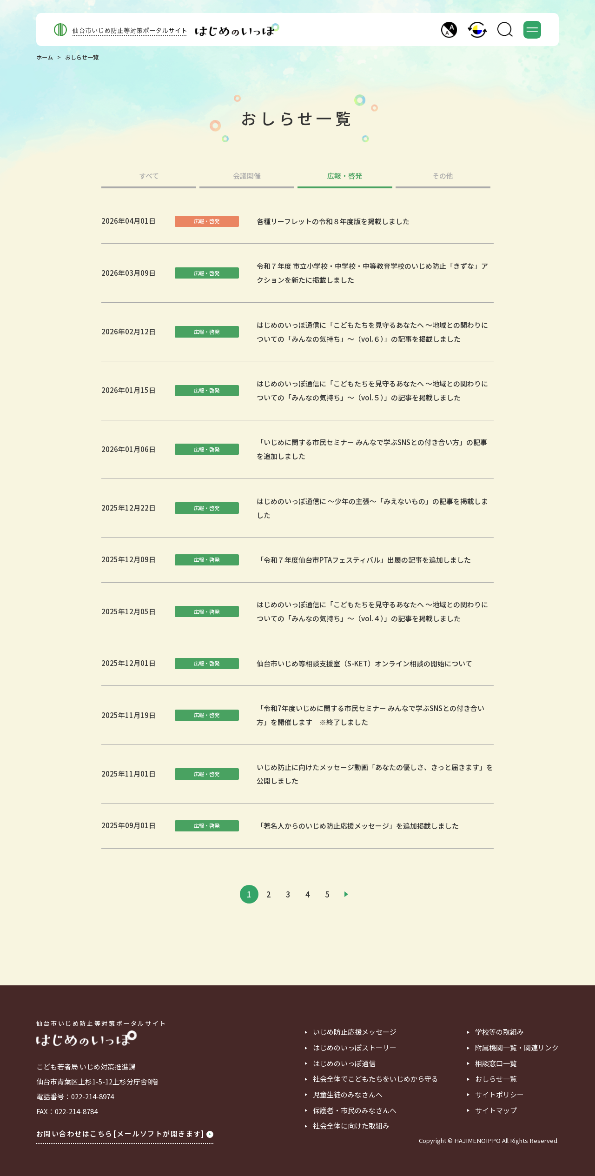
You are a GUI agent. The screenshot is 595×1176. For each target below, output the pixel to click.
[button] (449, 30)
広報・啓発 (344, 176)
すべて (149, 176)
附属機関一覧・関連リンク (517, 1047)
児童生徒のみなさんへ (348, 1094)
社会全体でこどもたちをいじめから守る (375, 1079)
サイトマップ (496, 1110)
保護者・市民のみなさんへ (355, 1110)
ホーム (44, 57)
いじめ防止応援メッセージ (355, 1032)
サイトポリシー (499, 1094)
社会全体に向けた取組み (351, 1126)
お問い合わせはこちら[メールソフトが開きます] (124, 1133)
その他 (442, 176)
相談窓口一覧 (496, 1063)
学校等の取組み (499, 1032)
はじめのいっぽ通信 (344, 1063)
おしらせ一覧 (496, 1079)
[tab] (148, 180)
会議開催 (247, 176)
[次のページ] (346, 894)
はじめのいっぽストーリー (355, 1047)
